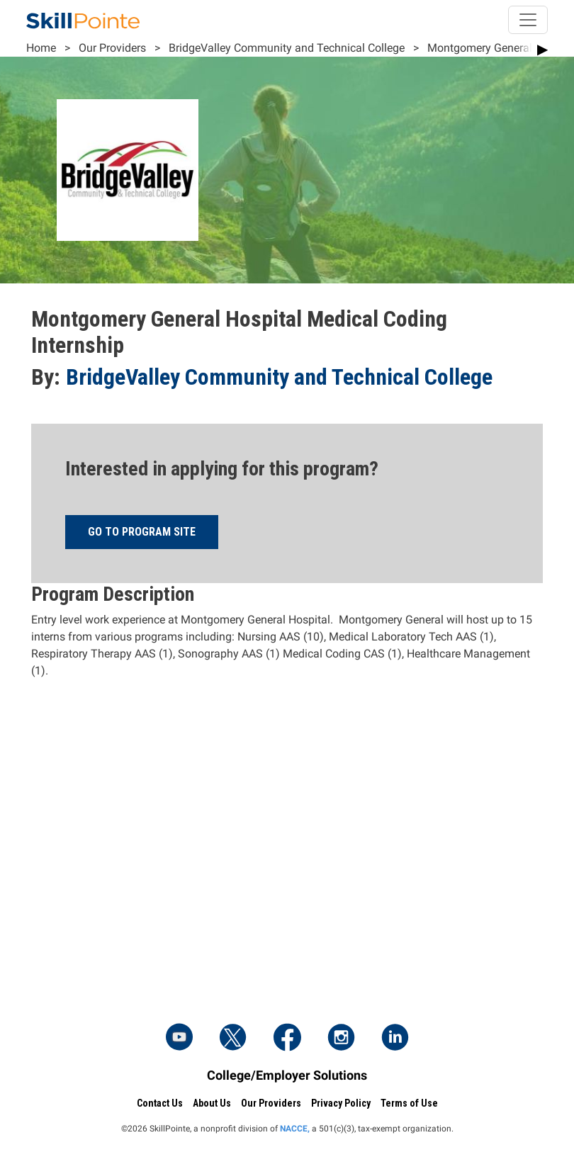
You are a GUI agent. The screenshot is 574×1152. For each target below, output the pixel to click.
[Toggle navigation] (528, 20)
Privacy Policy (341, 1103)
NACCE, (295, 1129)
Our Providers (112, 48)
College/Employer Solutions (287, 1075)
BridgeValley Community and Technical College (287, 48)
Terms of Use (409, 1103)
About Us (212, 1103)
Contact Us (160, 1103)
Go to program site (142, 531)
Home (41, 48)
